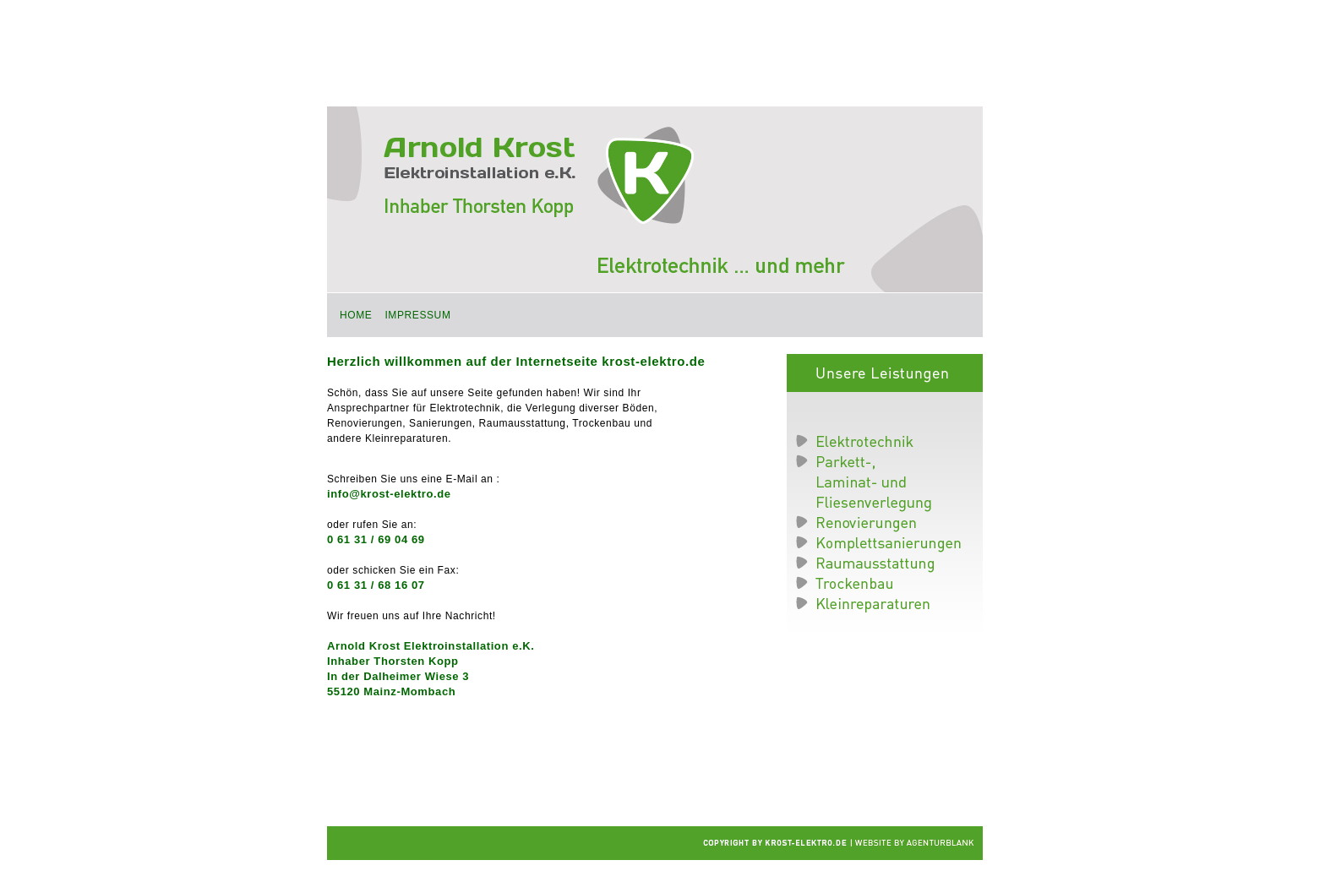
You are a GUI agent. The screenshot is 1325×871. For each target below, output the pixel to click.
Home (356, 315)
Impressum (417, 315)
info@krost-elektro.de (389, 493)
